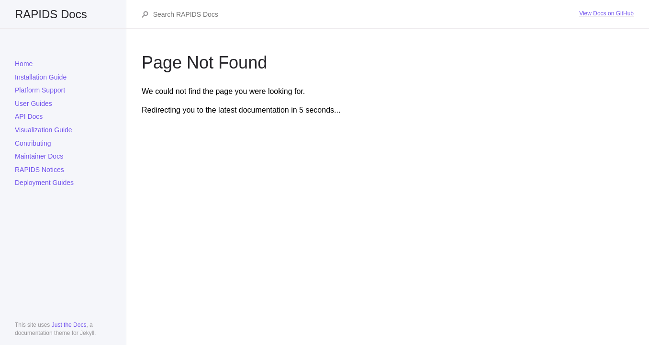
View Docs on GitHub (606, 13)
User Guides (33, 103)
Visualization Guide (43, 130)
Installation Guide (41, 77)
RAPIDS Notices (39, 169)
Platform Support (40, 90)
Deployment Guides (44, 182)
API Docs (29, 116)
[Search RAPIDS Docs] (365, 14)
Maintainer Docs (39, 156)
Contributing (33, 143)
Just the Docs (69, 325)
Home (24, 64)
